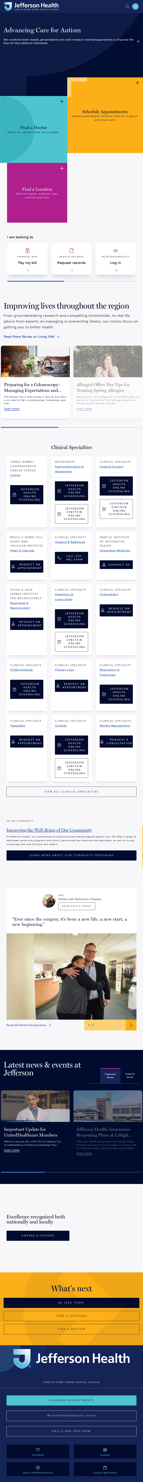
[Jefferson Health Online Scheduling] (26, 494)
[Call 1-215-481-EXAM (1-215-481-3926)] (71, 558)
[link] (71, 30)
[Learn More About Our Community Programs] (71, 855)
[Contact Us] (116, 564)
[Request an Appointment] (26, 566)
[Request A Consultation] (116, 741)
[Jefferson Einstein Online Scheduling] (71, 514)
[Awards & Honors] (38, 1236)
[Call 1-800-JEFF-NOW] (71, 1431)
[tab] (110, 1075)
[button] (35, 281)
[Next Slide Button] (131, 1025)
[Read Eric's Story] (76, 906)
